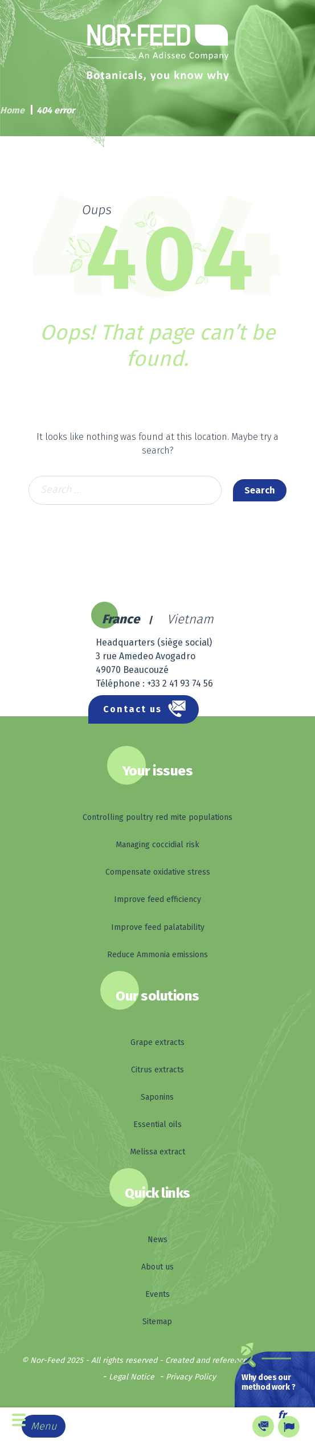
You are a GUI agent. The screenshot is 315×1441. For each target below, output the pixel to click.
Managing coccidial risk (157, 845)
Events (157, 1294)
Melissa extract (157, 1152)
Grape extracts (157, 1042)
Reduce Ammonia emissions (157, 955)
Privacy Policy (191, 1377)
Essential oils (157, 1124)
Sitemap (157, 1321)
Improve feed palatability (157, 927)
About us (157, 1267)
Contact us (132, 709)
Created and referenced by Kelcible (229, 1360)
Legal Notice (131, 1377)
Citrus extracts (157, 1070)
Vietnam (190, 619)
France (121, 619)
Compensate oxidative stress (157, 872)
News (157, 1239)
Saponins (157, 1097)
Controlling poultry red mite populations (157, 817)
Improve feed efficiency (157, 899)
